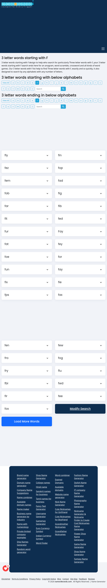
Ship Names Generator (22, 543)
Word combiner (62, 475)
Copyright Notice (49, 579)
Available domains (59, 488)
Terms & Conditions (20, 579)
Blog (59, 579)
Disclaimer (6, 579)
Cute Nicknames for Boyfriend (63, 518)
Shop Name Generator (41, 477)
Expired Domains (59, 481)
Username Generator (41, 515)
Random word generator (23, 551)
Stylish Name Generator (80, 484)
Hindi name (41, 487)
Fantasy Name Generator (81, 560)
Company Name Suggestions (24, 492)
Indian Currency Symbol (43, 537)
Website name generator (62, 496)
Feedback (83, 579)
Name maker (23, 509)
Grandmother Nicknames (61, 525)
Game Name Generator (80, 546)
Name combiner (24, 497)
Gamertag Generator (41, 522)
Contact (66, 579)
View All (6, 83)
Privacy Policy (35, 579)
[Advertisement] (53, 26)
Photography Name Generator (80, 503)
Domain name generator (23, 484)
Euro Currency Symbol (43, 530)
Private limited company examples (24, 534)
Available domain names (24, 503)
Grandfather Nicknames (61, 533)
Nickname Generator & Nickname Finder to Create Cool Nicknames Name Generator (81, 520)
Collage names (43, 482)
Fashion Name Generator (81, 477)
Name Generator (98, 581)
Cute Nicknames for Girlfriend (63, 511)
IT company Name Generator (79, 493)
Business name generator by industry (24, 516)
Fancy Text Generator (41, 508)
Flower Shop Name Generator (80, 536)
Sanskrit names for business (43, 493)
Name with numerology (23, 525)
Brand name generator (23, 477)
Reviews (91, 579)
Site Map (74, 579)
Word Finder (42, 543)
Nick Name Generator (60, 503)
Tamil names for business (43, 500)
